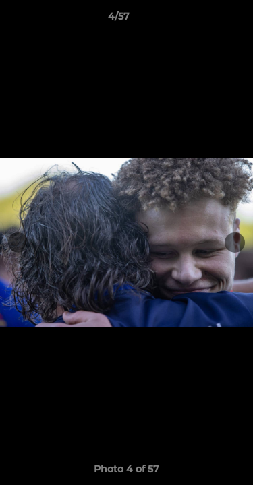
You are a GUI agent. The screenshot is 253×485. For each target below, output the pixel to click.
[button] (204, 19)
